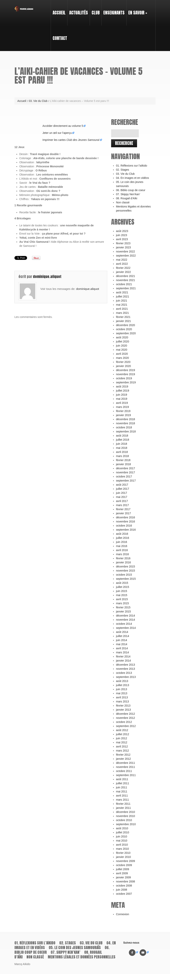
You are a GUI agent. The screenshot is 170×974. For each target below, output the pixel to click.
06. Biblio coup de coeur (130, 190)
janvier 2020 (123, 366)
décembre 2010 (125, 811)
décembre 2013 (125, 664)
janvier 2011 (123, 807)
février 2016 (123, 558)
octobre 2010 (124, 820)
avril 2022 (122, 263)
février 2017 (123, 509)
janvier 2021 (123, 321)
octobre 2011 (124, 771)
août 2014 (122, 631)
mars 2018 (122, 456)
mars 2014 (122, 652)
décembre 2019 (125, 370)
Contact (60, 38)
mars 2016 (122, 554)
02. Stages (122, 169)
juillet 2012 (122, 734)
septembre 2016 (126, 529)
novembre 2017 (125, 472)
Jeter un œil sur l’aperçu (57, 132)
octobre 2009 (124, 865)
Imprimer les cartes (70, 139)
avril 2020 (122, 353)
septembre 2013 (126, 676)
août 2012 (122, 730)
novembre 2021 (125, 280)
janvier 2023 (123, 247)
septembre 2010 (126, 824)
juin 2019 (121, 394)
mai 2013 (121, 693)
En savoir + (137, 9)
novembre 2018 (125, 423)
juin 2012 (121, 738)
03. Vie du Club (38, 100)
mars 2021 (122, 312)
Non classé (122, 202)
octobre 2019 (124, 378)
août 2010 (122, 828)
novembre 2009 (125, 861)
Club (95, 9)
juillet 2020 (122, 341)
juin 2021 (121, 300)
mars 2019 (122, 406)
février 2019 (123, 411)
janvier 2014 (123, 660)
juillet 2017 (122, 488)
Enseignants (113, 9)
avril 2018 (122, 451)
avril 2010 (122, 844)
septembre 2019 (126, 382)
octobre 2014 (124, 623)
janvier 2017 (123, 513)
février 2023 (123, 243)
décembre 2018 (125, 419)
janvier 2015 (123, 611)
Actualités (78, 13)
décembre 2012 (125, 713)
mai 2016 (121, 546)
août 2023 (122, 231)
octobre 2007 (124, 893)
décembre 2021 (125, 276)
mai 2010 (121, 840)
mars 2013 (122, 701)
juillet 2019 (122, 390)
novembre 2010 (125, 816)
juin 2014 (121, 640)
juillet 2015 (122, 586)
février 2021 (123, 316)
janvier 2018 (123, 464)
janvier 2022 (123, 271)
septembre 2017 (126, 480)
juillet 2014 (122, 636)
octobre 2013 (124, 672)
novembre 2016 (125, 521)
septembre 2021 (126, 288)
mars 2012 (122, 750)
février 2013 (123, 705)
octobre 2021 (124, 284)
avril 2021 (122, 308)
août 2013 (122, 681)
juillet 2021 (122, 296)
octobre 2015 (124, 574)
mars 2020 (122, 357)
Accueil (59, 13)
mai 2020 (121, 349)
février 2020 (123, 361)
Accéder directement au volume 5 (62, 125)
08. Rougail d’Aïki (126, 198)
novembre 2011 (125, 766)
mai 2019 (121, 398)
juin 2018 (121, 443)
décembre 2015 (125, 566)
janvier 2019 (123, 415)
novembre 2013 (125, 668)
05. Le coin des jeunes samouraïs (75, 947)
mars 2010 (122, 848)
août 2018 (122, 435)
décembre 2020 (125, 325)
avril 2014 (122, 648)
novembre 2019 (125, 374)
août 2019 (122, 386)
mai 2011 (121, 791)
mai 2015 (121, 595)
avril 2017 (122, 501)
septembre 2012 (126, 726)
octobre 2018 (124, 427)
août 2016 (122, 533)
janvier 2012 (123, 758)
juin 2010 (121, 836)
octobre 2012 (124, 721)
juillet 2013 (122, 685)
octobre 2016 (124, 525)
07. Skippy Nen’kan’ (128, 194)
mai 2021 (121, 304)
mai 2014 (121, 644)
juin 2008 (121, 889)
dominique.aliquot (47, 276)
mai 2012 (121, 742)
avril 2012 (122, 746)
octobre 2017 (124, 476)
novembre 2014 (125, 619)
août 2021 (122, 292)
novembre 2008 (125, 881)
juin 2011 (121, 787)
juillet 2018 (122, 439)
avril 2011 (122, 795)
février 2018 (123, 460)
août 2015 (122, 582)
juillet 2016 (122, 537)
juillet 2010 (122, 832)
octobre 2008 (124, 885)
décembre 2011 (125, 762)
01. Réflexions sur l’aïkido (131, 165)
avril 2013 (122, 697)
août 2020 (122, 337)
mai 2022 (121, 259)
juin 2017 (121, 492)
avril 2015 (122, 599)
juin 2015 (121, 591)
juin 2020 (121, 345)
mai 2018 (121, 447)
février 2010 (123, 852)
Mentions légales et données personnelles (81, 957)
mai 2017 (121, 496)
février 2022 (123, 267)
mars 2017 (122, 505)
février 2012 (123, 754)
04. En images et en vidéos (132, 177)
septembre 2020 (126, 333)
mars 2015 (122, 603)
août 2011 (122, 779)
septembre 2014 (126, 627)
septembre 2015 (126, 578)
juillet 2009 (122, 869)
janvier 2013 (123, 709)
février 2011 (123, 803)
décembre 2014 (125, 615)
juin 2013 (121, 689)
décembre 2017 (125, 468)
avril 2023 (122, 239)
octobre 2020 (124, 329)
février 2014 (123, 656)
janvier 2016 (123, 562)
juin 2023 (121, 235)
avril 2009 (122, 873)
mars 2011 (122, 799)
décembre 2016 (125, 517)
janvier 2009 (123, 877)
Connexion (122, 914)
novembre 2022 (125, 251)
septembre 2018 (126, 431)
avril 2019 (122, 402)
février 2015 (123, 607)
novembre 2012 (125, 717)
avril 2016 (122, 550)
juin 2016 (121, 541)
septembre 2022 (126, 255)
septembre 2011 (126, 775)
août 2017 (122, 484)
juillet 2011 (122, 783)
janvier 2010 (123, 856)
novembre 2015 (125, 570)
